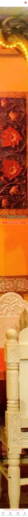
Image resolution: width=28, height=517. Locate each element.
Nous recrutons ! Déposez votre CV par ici (14, 509)
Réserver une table (14, 222)
